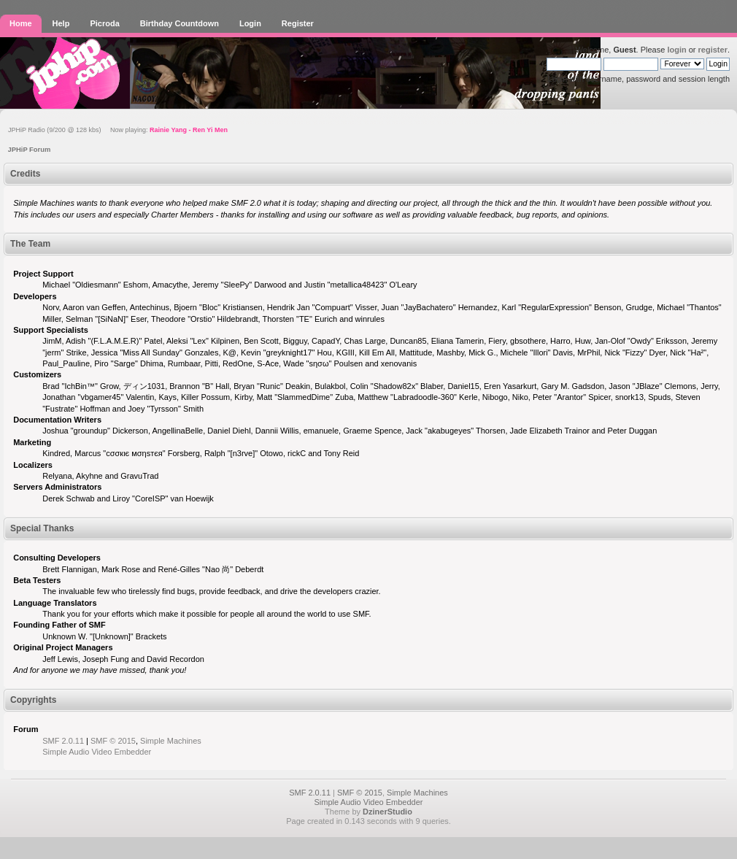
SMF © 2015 (113, 740)
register (713, 49)
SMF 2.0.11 (63, 740)
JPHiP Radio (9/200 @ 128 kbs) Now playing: (118, 130)
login (676, 49)
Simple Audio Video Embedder (96, 751)
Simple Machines (170, 740)
